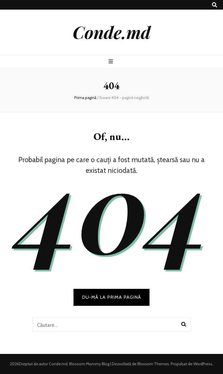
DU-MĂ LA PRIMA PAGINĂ (111, 297)
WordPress (202, 363)
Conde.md (112, 32)
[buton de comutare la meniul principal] (111, 61)
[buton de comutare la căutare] (214, 5)
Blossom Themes (153, 363)
